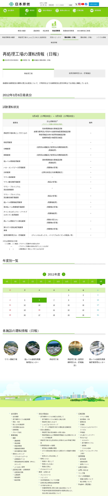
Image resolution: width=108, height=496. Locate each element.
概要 (14, 434)
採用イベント (84, 461)
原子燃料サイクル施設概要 (21, 415)
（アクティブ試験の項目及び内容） (52, 120)
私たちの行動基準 (18, 421)
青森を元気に (46, 463)
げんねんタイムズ (46, 465)
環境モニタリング (18, 450)
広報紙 (82, 421)
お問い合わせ (83, 466)
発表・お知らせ (44, 468)
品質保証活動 (18, 468)
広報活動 (80, 10)
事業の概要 (22, 27)
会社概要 (16, 413)
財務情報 (16, 426)
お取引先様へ (94, 4)
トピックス (44, 474)
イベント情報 (84, 413)
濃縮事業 (36, 27)
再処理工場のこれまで (49, 418)
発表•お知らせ (65, 10)
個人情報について (86, 478)
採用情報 (98, 10)
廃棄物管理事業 (68, 27)
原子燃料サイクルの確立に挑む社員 (53, 415)
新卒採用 (83, 455)
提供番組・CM (85, 415)
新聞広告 (83, 418)
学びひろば (83, 434)
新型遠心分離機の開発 (49, 444)
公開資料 (17, 471)
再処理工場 (28, 70)
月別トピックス (55, 34)
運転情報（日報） (70, 34)
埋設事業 (46, 27)
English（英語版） (85, 481)
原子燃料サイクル (88, 439)
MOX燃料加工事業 (83, 27)
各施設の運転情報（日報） (43, 56)
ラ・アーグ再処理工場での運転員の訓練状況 (56, 423)
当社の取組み (47, 10)
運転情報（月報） (86, 34)
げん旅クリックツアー (87, 431)
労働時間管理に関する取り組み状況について (56, 484)
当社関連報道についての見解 (49, 476)
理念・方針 (16, 418)
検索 (70, 5)
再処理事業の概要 (8, 34)
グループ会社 (17, 429)
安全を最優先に (45, 426)
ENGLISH (51, 5)
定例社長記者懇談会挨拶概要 (49, 479)
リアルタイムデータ (21, 453)
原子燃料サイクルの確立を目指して (52, 413)
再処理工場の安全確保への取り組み (53, 429)
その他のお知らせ (46, 482)
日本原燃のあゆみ (18, 423)
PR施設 (82, 429)
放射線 (84, 442)
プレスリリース (45, 471)
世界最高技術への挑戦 (47, 442)
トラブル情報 (101, 34)
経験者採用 (83, 458)
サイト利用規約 (84, 472)
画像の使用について (86, 475)
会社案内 (11, 10)
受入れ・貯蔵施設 (80, 70)
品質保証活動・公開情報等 (21, 466)
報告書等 (17, 474)
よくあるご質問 (19, 463)
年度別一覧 (26, 56)
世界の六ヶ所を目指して (50, 452)
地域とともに (44, 455)
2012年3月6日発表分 (11, 56)
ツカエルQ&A (86, 444)
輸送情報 (54, 39)
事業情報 (28, 10)
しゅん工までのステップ (50, 421)
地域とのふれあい (48, 460)
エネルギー (85, 437)
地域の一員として (48, 458)
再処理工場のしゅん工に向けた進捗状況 (32, 34)
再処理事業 (56, 27)
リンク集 (81, 469)
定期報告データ (19, 455)
